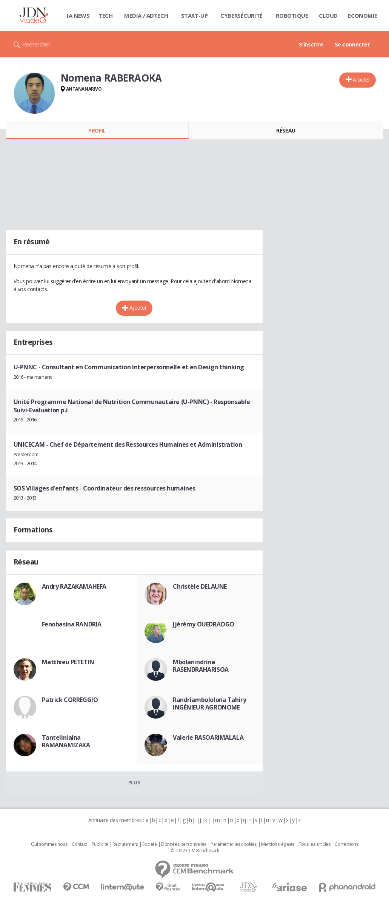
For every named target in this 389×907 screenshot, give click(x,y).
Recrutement (125, 844)
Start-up (194, 15)
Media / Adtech (146, 15)
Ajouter (361, 79)
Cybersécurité (241, 15)
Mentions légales (277, 844)
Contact (79, 844)
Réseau (285, 130)
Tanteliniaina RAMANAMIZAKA (66, 741)
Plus (134, 782)
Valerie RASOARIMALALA (208, 737)
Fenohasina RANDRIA (71, 624)
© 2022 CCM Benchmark (195, 850)
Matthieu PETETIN (68, 662)
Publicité (100, 844)
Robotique (292, 15)
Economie (362, 15)
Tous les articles (315, 844)
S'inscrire (311, 44)
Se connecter (352, 44)
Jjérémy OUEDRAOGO (203, 624)
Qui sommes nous (49, 844)
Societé (149, 844)
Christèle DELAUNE (200, 586)
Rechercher (36, 44)
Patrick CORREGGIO (70, 700)
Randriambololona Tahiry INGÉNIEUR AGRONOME (209, 703)
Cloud (328, 15)
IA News (78, 15)
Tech (105, 15)
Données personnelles (183, 844)
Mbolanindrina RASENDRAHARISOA (201, 666)
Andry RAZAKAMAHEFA (74, 586)
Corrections (346, 844)
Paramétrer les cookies (234, 844)
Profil (96, 130)
